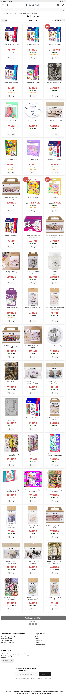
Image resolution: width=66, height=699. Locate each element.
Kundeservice (38, 637)
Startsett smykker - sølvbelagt (55, 346)
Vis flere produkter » (33, 618)
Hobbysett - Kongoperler (11, 235)
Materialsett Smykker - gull (11, 382)
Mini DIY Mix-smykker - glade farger (11, 346)
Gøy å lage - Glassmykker (11, 307)
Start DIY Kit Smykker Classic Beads (33, 346)
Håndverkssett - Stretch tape (11, 44)
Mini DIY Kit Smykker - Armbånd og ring (54, 598)
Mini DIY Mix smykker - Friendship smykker (55, 526)
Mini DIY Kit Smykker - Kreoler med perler (33, 526)
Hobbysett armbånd (33, 159)
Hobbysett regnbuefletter (33, 82)
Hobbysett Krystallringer (54, 44)
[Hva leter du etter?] (33, 9)
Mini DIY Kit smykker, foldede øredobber (33, 562)
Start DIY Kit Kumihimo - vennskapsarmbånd (11, 272)
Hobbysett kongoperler (54, 159)
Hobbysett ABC (55, 197)
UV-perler (54, 271)
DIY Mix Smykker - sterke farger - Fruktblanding (54, 490)
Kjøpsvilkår (38, 638)
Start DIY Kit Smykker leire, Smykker (33, 272)
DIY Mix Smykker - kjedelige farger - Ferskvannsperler (54, 562)
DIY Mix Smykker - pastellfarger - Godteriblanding (11, 598)
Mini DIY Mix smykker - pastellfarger (11, 198)
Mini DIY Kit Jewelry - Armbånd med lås (33, 308)
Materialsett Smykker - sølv (54, 82)
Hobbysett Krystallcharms (11, 82)
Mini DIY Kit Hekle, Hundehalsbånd (11, 562)
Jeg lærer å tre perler (11, 159)
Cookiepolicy (38, 640)
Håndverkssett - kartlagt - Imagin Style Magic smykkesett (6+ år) (54, 454)
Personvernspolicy (40, 644)
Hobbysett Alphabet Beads (11, 121)
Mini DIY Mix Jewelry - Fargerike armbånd (54, 236)
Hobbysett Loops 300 (32, 44)
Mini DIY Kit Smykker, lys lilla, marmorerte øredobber (33, 382)
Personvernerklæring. (45, 678)
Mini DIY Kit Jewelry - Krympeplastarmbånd (11, 526)
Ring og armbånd (33, 197)
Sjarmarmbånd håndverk (33, 418)
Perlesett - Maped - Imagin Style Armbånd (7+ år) (11, 490)
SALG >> (11, 1)
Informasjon (62, 1)
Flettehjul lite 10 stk (33, 121)
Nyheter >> (4, 1)
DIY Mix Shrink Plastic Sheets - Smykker (55, 418)
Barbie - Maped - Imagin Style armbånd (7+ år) (33, 490)
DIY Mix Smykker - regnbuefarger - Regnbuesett (11, 454)
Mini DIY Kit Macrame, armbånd (54, 121)
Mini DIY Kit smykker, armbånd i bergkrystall (54, 382)
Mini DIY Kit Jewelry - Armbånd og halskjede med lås (55, 308)
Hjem (2, 13)
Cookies (37, 642)
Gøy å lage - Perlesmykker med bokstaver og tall (33, 236)
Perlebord (11, 418)
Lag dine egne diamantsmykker (32, 454)
